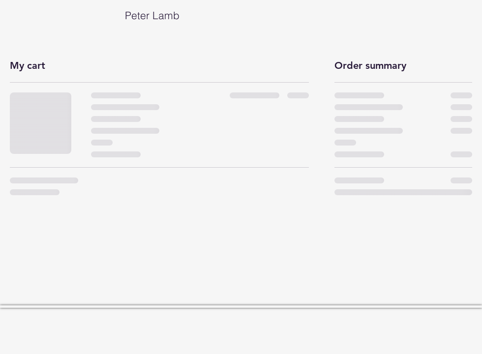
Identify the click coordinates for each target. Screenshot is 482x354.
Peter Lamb (95, 15)
